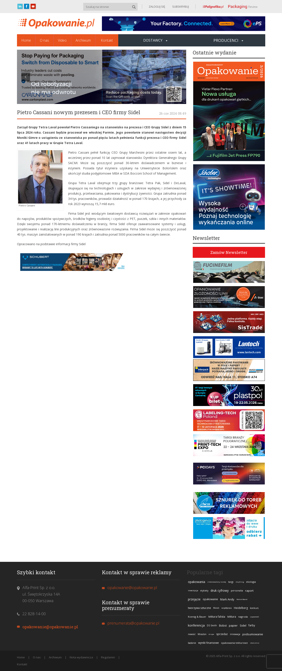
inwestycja (193, 590)
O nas (44, 40)
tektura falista (216, 616)
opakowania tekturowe (234, 642)
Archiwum (83, 40)
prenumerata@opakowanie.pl (133, 623)
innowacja (235, 634)
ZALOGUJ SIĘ (157, 6)
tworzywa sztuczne (199, 608)
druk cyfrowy (220, 590)
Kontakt (107, 40)
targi (230, 581)
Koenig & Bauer (197, 616)
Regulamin (108, 657)
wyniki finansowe (208, 643)
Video (62, 40)
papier (233, 625)
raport (249, 591)
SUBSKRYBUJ (180, 6)
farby (251, 625)
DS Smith (212, 625)
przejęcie (194, 599)
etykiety (204, 590)
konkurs (254, 608)
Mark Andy (227, 599)
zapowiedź (254, 616)
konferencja (196, 625)
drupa (211, 634)
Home (26, 40)
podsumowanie (252, 634)
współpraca (226, 607)
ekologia (251, 581)
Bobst (223, 625)
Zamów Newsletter (228, 252)
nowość (192, 634)
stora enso (254, 643)
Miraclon (202, 634)
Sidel (243, 625)
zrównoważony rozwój (216, 582)
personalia (237, 590)
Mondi (216, 607)
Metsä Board (241, 599)
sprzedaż (222, 634)
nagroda (243, 616)
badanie (192, 642)
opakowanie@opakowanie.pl (50, 626)
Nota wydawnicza (81, 657)
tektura (231, 616)
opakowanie (210, 599)
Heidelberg (241, 608)
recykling (240, 582)
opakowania (196, 582)
